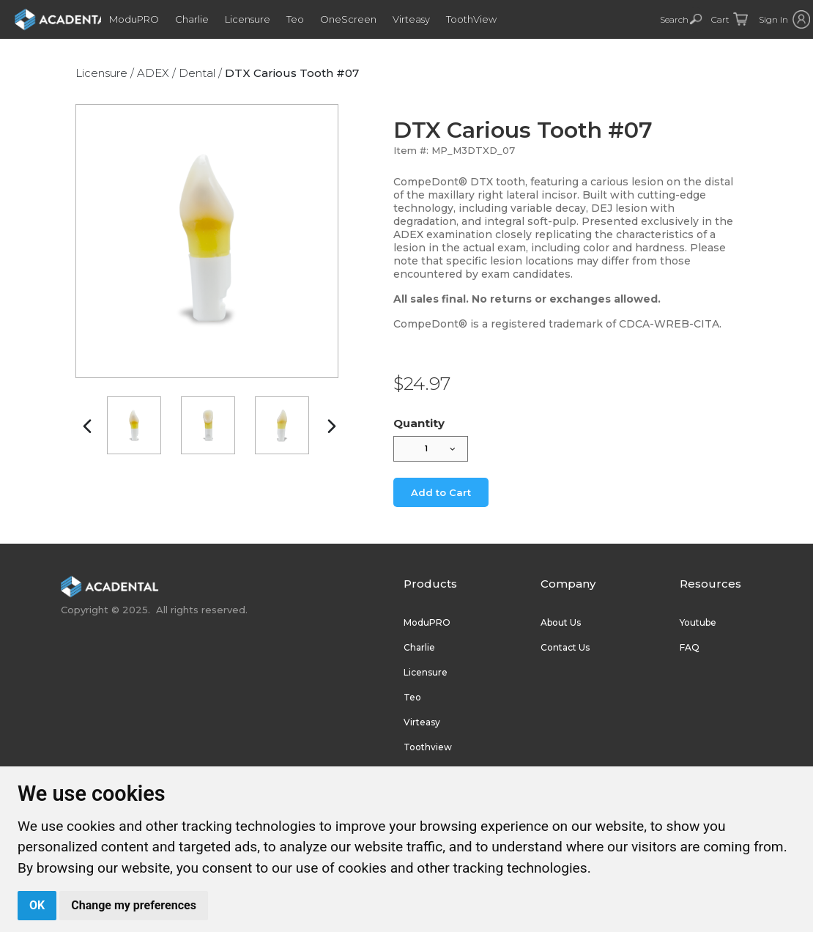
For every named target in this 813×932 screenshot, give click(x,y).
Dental (197, 73)
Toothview (428, 746)
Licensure (269, 19)
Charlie (214, 19)
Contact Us (565, 647)
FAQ (689, 647)
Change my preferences (133, 905)
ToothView (493, 19)
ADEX (153, 73)
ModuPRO (156, 19)
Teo (317, 19)
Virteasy (433, 19)
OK (37, 905)
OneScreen (370, 19)
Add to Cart (441, 492)
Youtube (698, 622)
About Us (561, 622)
